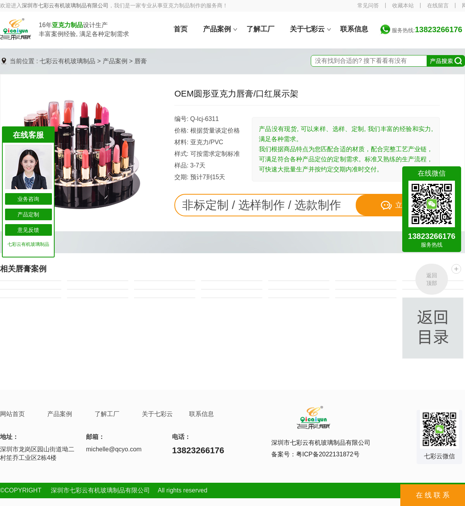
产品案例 (115, 61)
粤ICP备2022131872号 (328, 454)
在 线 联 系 (433, 495)
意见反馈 (28, 230)
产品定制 (28, 214)
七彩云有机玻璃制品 (67, 61)
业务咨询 (28, 199)
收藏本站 (403, 6)
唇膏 (140, 61)
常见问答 (368, 6)
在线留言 (438, 6)
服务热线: (427, 30)
